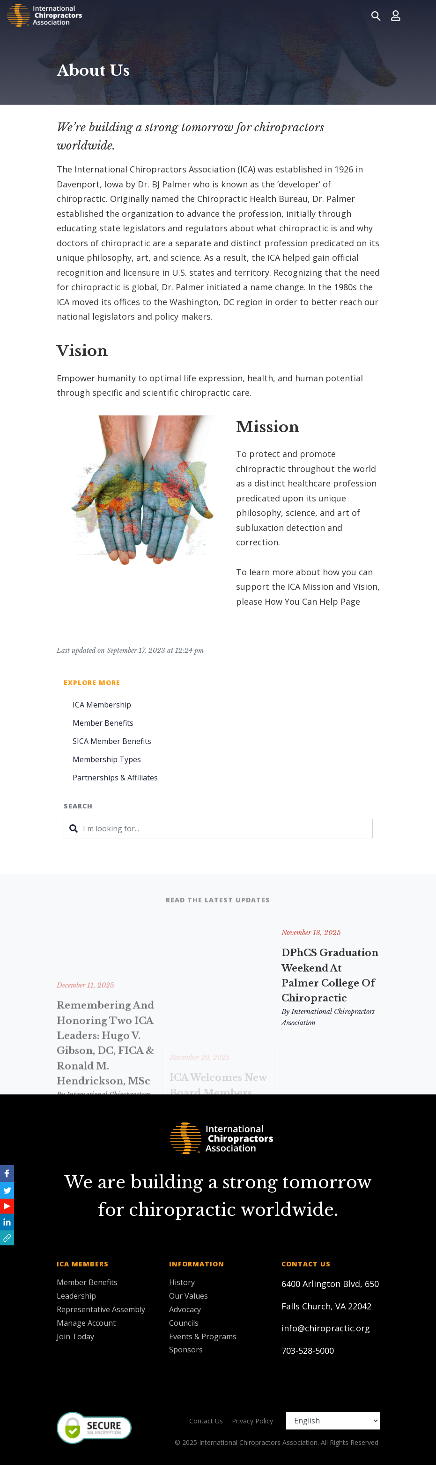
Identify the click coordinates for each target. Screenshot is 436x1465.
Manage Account (86, 1323)
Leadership (76, 1296)
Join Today (75, 1336)
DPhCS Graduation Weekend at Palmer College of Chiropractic (329, 975)
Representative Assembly (101, 1309)
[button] (7, 1237)
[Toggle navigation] (417, 15)
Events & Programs (202, 1336)
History (182, 1282)
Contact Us (206, 1420)
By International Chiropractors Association (328, 1018)
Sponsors (186, 1349)
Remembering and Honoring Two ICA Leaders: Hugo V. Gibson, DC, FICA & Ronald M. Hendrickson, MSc (106, 1086)
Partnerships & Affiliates (115, 777)
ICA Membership (102, 705)
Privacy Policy (252, 1420)
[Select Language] (333, 1420)
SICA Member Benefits (112, 741)
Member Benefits (103, 723)
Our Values (188, 1296)
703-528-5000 (307, 1350)
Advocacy (185, 1309)
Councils (184, 1323)
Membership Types (107, 759)
